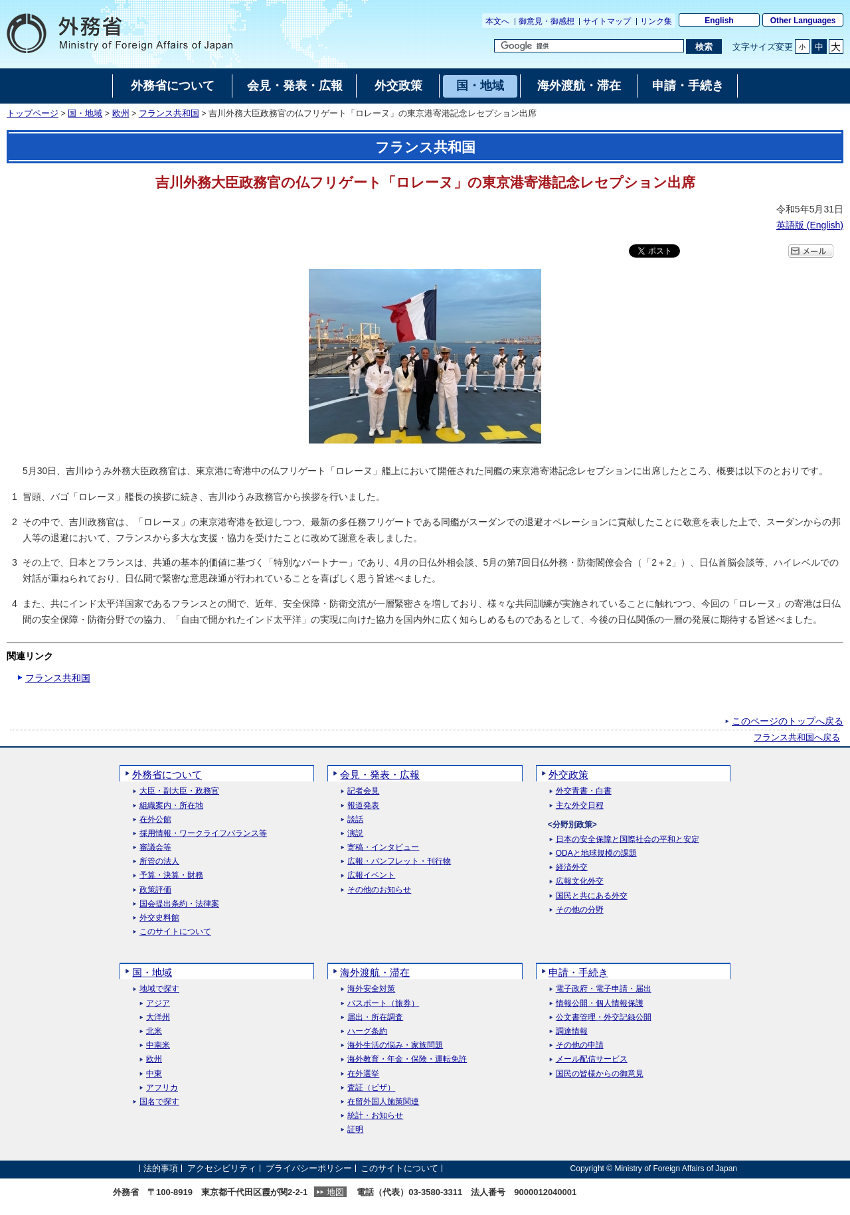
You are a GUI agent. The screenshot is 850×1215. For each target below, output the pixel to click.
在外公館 (155, 819)
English (719, 20)
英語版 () (809, 225)
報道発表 (363, 805)
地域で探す (159, 989)
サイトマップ (607, 21)
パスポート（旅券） (383, 1003)
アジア (158, 1003)
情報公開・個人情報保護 (599, 1003)
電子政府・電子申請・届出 (603, 989)
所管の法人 (159, 861)
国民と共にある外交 (592, 896)
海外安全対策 (371, 989)
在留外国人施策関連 (383, 1101)
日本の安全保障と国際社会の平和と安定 (627, 839)
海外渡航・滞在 (375, 972)
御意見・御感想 (546, 21)
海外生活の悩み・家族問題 (395, 1045)
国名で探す (159, 1101)
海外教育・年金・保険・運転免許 (407, 1059)
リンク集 (656, 21)
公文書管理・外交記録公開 (603, 1017)
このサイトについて (175, 932)
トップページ (32, 113)
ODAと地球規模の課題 (596, 853)
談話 (355, 819)
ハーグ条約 (367, 1031)
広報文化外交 (580, 881)
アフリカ (162, 1088)
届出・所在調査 (375, 1017)
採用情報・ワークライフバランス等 (203, 833)
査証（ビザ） (371, 1088)
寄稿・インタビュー (383, 847)
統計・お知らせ (375, 1115)
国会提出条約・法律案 (179, 904)
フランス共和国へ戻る (797, 737)
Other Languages (803, 20)
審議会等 (155, 847)
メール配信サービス (592, 1059)
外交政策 (568, 774)
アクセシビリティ (221, 1168)
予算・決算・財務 (171, 875)
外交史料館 (159, 918)
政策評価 (155, 890)
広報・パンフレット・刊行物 (399, 861)
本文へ (497, 21)
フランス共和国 (169, 113)
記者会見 (363, 791)
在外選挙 (363, 1074)
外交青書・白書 (584, 791)
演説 (355, 833)
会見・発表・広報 (380, 774)
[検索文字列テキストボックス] (589, 45)
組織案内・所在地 (171, 805)
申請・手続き (578, 972)
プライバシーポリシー (309, 1168)
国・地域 (85, 113)
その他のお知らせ (379, 890)
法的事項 (160, 1168)
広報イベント (371, 875)
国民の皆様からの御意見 (599, 1074)
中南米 (158, 1045)
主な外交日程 (580, 805)
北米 (154, 1031)
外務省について (167, 774)
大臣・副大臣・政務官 (179, 791)
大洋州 (158, 1017)
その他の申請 (580, 1045)
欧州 (120, 113)
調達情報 (572, 1031)
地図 (335, 1192)
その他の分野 (580, 910)
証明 (355, 1129)
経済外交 (572, 867)
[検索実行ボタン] (703, 46)
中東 (154, 1074)
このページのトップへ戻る (787, 721)
